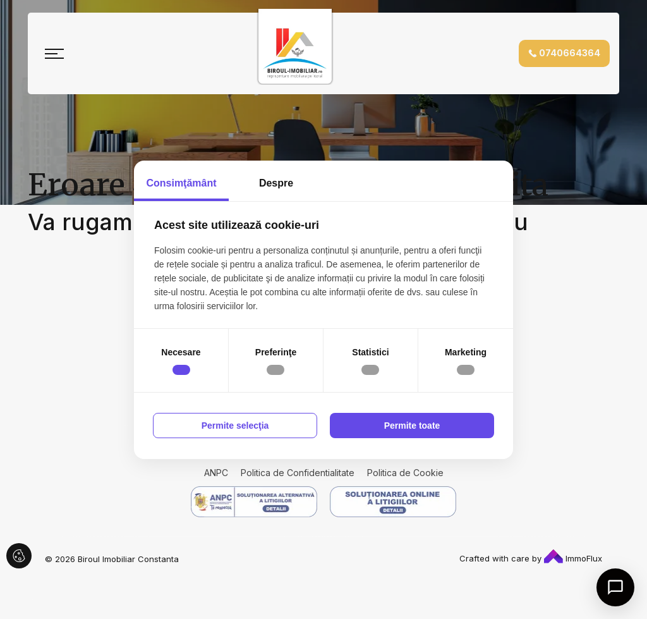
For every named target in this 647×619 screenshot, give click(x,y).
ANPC (216, 472)
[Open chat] (615, 587)
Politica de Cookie (405, 472)
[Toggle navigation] (54, 54)
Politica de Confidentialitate (297, 472)
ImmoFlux (573, 558)
